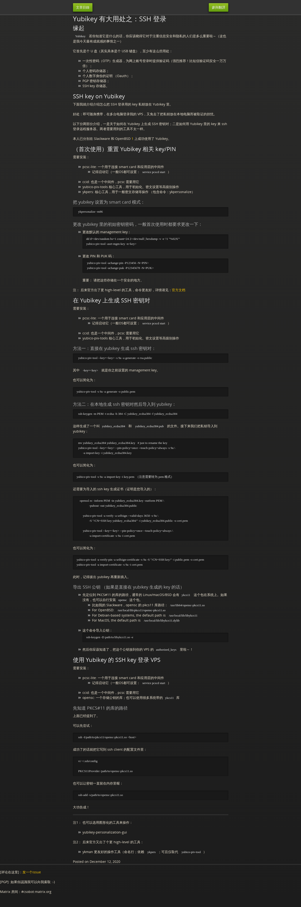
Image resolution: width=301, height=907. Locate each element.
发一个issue (31, 875)
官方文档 (178, 290)
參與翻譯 (218, 7)
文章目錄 (82, 7)
